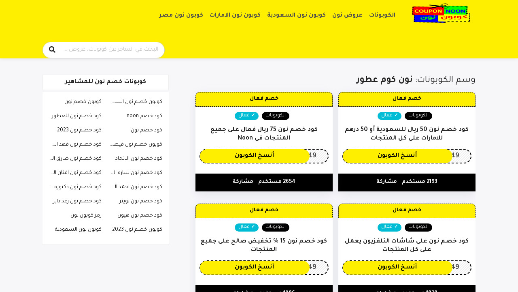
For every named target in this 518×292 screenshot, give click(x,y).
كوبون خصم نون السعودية (134, 102)
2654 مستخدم (276, 182)
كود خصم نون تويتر (140, 201)
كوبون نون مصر (181, 16)
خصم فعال (407, 99)
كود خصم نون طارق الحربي (73, 159)
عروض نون (347, 16)
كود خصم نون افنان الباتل (73, 173)
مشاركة (386, 182)
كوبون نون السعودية (296, 16)
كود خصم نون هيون (139, 216)
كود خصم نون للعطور (77, 116)
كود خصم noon (144, 116)
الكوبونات (382, 16)
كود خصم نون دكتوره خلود (73, 187)
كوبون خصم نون (83, 102)
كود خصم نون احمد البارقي (134, 187)
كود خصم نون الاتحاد (138, 159)
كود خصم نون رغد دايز (77, 201)
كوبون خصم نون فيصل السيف (134, 145)
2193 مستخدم (419, 182)
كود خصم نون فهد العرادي (73, 145)
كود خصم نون (146, 130)
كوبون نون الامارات (235, 16)
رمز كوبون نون (86, 216)
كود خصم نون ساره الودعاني (134, 173)
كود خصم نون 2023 (79, 130)
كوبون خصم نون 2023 (137, 230)
